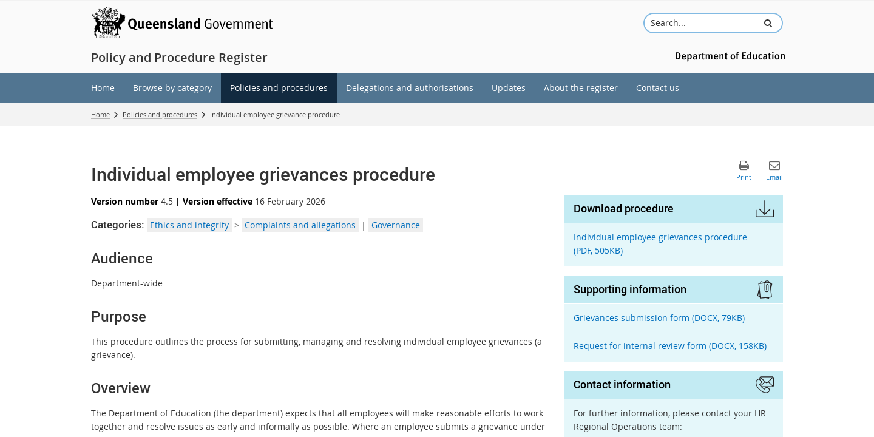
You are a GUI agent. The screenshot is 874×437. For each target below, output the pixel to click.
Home (100, 114)
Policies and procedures (160, 114)
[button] (768, 23)
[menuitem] (103, 88)
